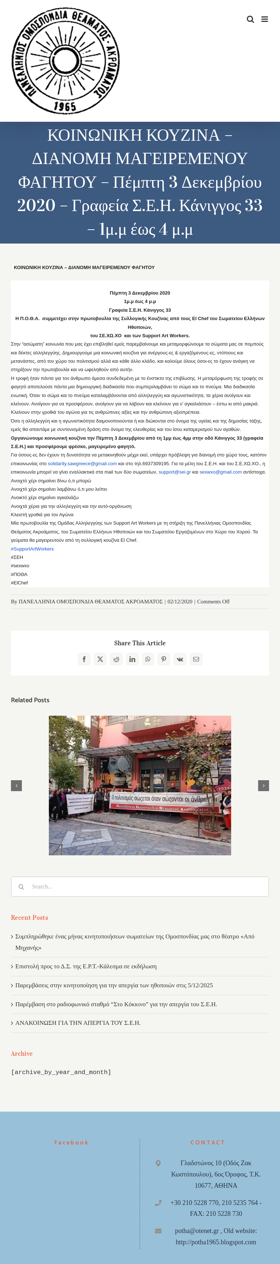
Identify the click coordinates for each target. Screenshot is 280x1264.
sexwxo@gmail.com (221, 472)
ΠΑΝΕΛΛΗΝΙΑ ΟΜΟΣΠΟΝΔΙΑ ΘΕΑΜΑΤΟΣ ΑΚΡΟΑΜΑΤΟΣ (91, 601)
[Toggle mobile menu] (265, 19)
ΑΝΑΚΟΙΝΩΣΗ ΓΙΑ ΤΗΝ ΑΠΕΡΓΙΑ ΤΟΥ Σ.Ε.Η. (78, 1022)
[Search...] (140, 886)
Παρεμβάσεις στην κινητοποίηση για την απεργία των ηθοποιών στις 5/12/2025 (114, 985)
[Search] (21, 886)
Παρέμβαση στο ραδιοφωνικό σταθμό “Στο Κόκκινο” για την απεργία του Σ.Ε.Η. (116, 1004)
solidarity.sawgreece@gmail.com (82, 463)
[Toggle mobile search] (250, 19)
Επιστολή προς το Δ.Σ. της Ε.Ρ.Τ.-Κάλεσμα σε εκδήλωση (86, 966)
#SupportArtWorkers (32, 549)
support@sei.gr (175, 472)
